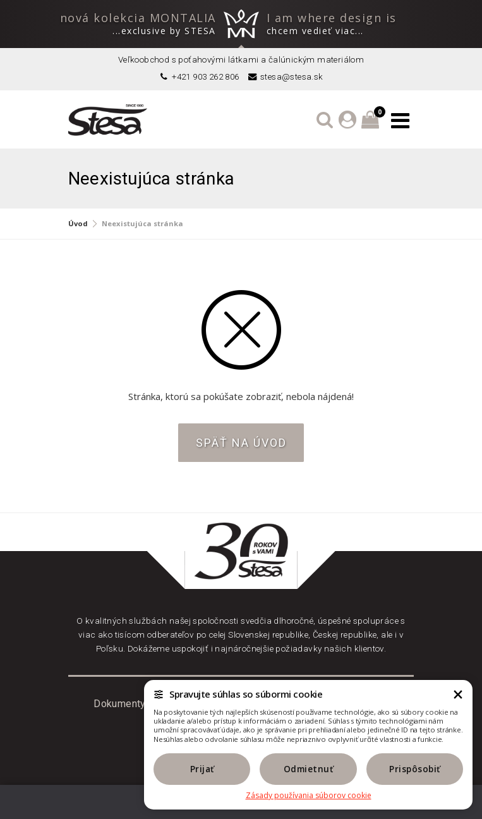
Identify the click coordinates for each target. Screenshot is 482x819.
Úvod (78, 223)
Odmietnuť (309, 769)
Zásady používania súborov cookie (308, 795)
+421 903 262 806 (199, 77)
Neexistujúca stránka (142, 223)
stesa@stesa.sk (285, 77)
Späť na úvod (241, 442)
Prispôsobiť (414, 769)
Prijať (202, 769)
